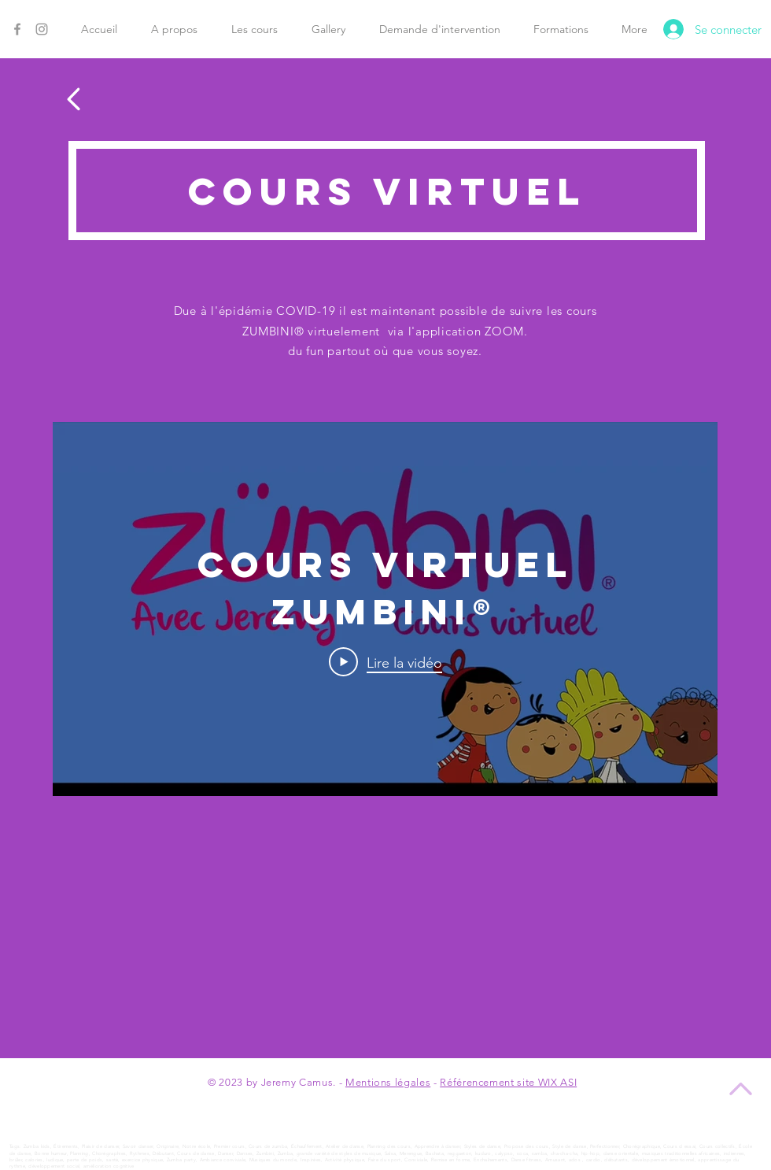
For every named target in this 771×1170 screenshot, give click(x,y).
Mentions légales (387, 1082)
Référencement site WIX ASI (508, 1082)
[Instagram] (42, 29)
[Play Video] (385, 662)
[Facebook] (17, 29)
